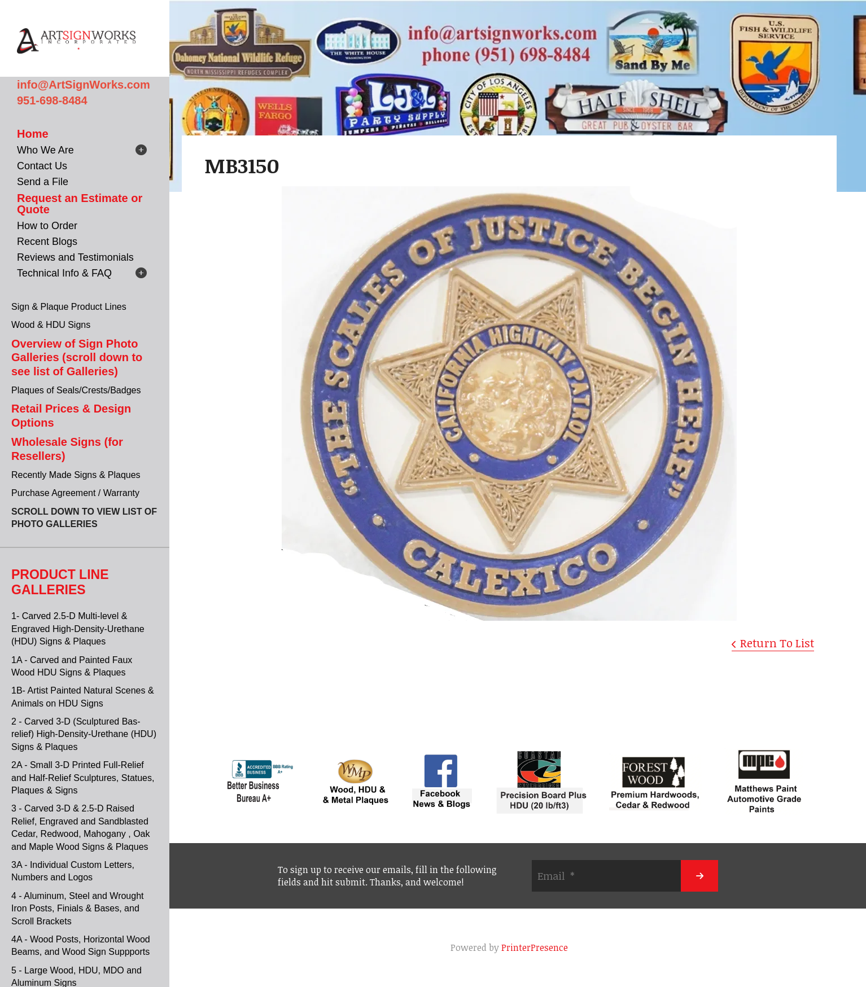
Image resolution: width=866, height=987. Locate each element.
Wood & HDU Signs (50, 325)
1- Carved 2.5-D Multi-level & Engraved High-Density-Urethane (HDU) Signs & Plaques (78, 628)
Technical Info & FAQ (64, 273)
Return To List (777, 643)
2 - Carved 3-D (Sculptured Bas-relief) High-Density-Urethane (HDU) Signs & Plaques (83, 734)
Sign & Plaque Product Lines (68, 307)
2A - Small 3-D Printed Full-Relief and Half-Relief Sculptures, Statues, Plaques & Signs (82, 777)
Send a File (42, 181)
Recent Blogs (47, 241)
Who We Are (45, 150)
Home (33, 134)
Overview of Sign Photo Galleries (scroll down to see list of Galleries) (76, 357)
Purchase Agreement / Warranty (75, 493)
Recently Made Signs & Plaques (76, 475)
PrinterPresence (534, 947)
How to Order (47, 225)
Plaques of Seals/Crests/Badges (76, 390)
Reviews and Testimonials (75, 257)
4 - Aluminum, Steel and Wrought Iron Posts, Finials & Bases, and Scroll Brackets (77, 908)
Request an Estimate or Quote (79, 204)
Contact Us (42, 166)
